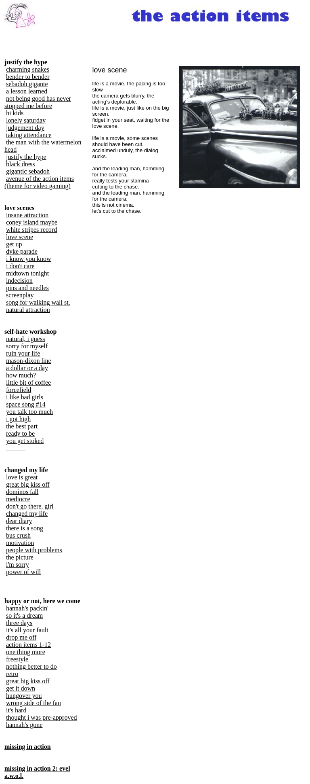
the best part (22, 426)
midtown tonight (27, 273)
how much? (21, 375)
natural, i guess (25, 338)
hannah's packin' (27, 608)
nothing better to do (31, 666)
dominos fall (22, 491)
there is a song (24, 528)
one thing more (25, 651)
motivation (20, 542)
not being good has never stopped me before (37, 102)
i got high (18, 418)
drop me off (21, 637)
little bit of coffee (28, 382)
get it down (20, 688)
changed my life (27, 513)
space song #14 (26, 404)
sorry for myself (27, 346)
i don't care (20, 266)
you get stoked (25, 440)
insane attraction (27, 215)
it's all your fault (27, 630)
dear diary (19, 520)
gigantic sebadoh (28, 171)
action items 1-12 (28, 644)
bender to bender (28, 76)
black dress (20, 164)
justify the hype (26, 156)
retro (12, 673)
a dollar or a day (27, 367)
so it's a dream (24, 615)
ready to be (20, 433)
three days (19, 622)
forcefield (18, 389)
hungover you (24, 695)
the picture (20, 557)
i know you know (28, 258)
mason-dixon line (28, 360)
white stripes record (31, 229)
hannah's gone (24, 724)
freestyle (17, 659)
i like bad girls (24, 397)
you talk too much (29, 411)
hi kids (14, 113)
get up (14, 244)
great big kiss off (28, 484)
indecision (19, 280)
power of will (23, 571)
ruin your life (23, 353)
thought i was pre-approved (41, 717)
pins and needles (27, 287)
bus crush (18, 535)
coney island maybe (31, 222)
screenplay (20, 295)
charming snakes (27, 69)
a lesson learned (26, 91)
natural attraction (28, 309)
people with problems (34, 550)
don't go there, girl (30, 506)
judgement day (25, 127)
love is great (22, 477)
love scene (19, 236)
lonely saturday (26, 120)
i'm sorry (17, 564)
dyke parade (22, 251)
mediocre (18, 499)
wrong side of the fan (33, 702)
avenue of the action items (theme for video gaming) (39, 182)
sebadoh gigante (27, 84)
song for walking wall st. (38, 302)
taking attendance (28, 134)
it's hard (16, 710)
